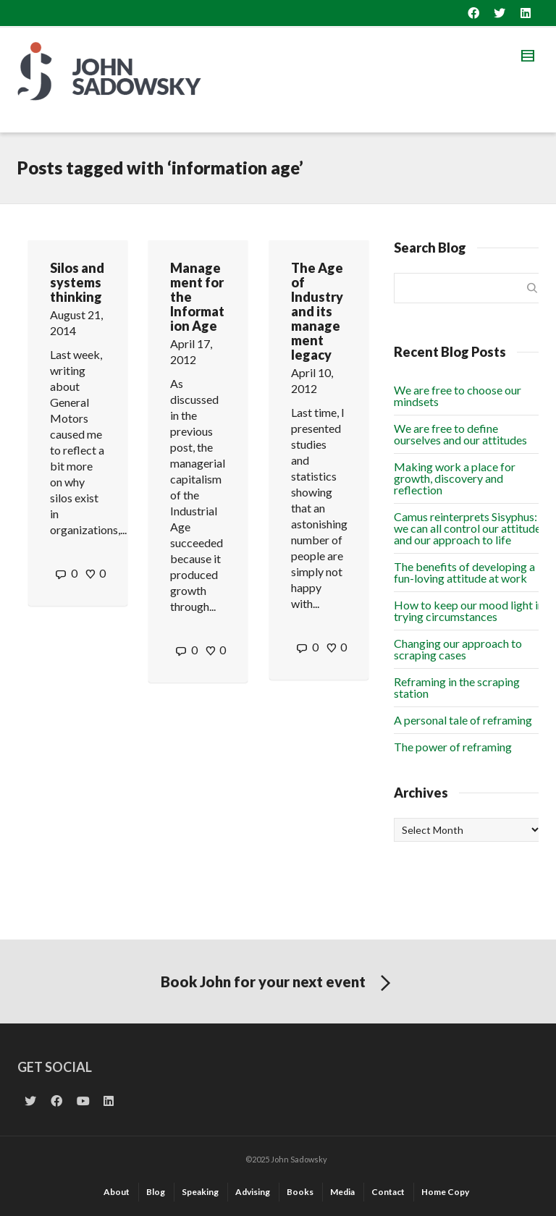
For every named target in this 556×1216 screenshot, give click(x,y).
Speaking (200, 1191)
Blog (155, 1191)
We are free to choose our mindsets (457, 395)
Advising (252, 1191)
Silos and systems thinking (77, 282)
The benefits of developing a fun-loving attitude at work (464, 572)
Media (342, 1191)
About (117, 1191)
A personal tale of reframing (463, 720)
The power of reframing (453, 746)
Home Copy (445, 1191)
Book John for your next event (278, 983)
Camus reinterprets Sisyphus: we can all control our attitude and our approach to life (467, 528)
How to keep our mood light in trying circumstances (469, 610)
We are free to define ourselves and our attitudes (460, 434)
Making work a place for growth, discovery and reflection (454, 478)
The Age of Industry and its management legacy (317, 311)
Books (300, 1191)
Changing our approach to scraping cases (458, 649)
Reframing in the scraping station (457, 687)
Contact (388, 1191)
